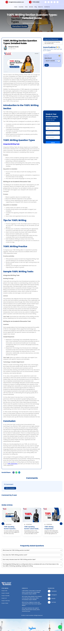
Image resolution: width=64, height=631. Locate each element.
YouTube (52, 602)
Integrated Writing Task (11, 144)
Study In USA (4, 590)
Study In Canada (5, 593)
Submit (53, 142)
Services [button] (31, 7)
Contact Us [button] (47, 7)
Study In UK (4, 598)
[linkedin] (19, 472)
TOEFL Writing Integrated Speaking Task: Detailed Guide (52, 42)
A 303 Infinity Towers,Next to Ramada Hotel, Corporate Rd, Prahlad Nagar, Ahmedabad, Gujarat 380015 (31, 592)
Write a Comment (10, 488)
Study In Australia (5, 595)
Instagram (52, 595)
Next (46, 65)
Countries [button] (21, 7)
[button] (32, 486)
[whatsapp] (16, 472)
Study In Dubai (5, 603)
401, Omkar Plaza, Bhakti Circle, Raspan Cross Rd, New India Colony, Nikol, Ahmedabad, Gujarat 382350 (32, 598)
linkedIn (51, 598)
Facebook (52, 591)
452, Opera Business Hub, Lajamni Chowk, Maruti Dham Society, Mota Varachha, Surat (31, 609)
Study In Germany (6, 600)
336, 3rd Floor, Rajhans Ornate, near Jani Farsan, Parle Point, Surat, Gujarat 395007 (31, 604)
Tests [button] (26, 7)
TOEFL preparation (12, 463)
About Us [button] (40, 7)
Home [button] (15, 7)
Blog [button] (36, 7)
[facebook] (13, 472)
